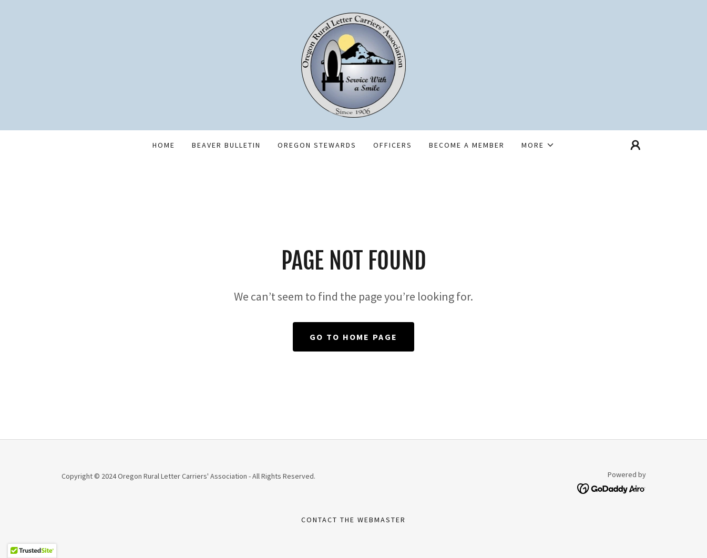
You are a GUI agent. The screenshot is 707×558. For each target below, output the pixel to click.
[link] (353, 64)
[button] (538, 145)
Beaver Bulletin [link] (226, 145)
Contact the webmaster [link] (353, 519)
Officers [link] (392, 145)
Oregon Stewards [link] (317, 145)
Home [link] (163, 145)
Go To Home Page (353, 337)
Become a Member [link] (467, 145)
